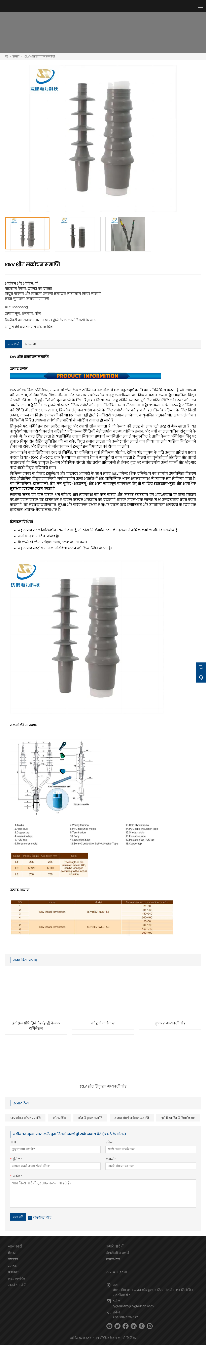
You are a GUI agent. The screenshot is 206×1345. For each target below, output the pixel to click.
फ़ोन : (109, 1143)
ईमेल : (16, 1159)
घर (6, 56)
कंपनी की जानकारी (117, 1253)
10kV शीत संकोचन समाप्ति (39, 56)
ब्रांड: (8, 307)
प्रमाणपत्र (13, 1272)
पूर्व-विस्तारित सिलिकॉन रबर (178, 1118)
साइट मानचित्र (16, 1279)
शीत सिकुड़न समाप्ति (90, 1118)
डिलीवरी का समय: (18, 320)
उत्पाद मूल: (13, 313)
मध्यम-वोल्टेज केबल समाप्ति (131, 1118)
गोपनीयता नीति (42, 1218)
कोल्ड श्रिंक (59, 1118)
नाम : (14, 1143)
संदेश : (16, 1176)
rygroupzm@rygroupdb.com (133, 1306)
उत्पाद (15, 56)
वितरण (12, 1253)
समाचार (12, 1266)
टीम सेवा (13, 1259)
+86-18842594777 (125, 1317)
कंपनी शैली (113, 1259)
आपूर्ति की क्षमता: (17, 327)
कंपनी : (110, 1159)
